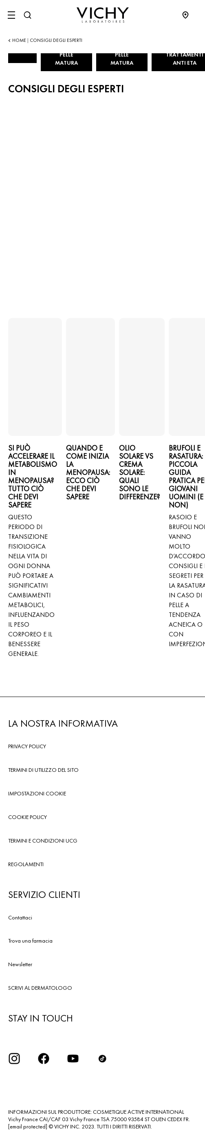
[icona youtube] (73, 1058)
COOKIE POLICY (27, 817)
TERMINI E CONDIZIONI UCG (42, 840)
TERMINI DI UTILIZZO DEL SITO (43, 769)
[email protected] (27, 1126)
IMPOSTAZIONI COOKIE (37, 793)
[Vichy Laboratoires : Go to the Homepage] (103, 15)
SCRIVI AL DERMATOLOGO (40, 987)
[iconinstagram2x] (14, 1058)
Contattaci (20, 917)
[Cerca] (27, 15)
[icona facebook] (43, 1058)
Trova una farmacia (30, 940)
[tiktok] (102, 1058)
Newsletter (20, 964)
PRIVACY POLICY (27, 746)
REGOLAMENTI (26, 864)
